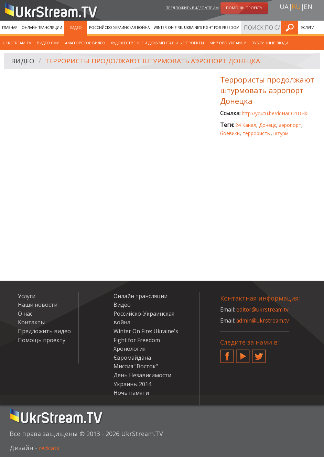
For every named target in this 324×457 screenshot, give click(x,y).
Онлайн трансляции (42, 27)
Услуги (26, 296)
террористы (256, 133)
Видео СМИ (48, 42)
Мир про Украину (227, 42)
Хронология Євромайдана (270, 27)
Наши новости (37, 304)
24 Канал (245, 125)
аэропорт (290, 125)
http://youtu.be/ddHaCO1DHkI (275, 113)
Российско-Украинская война (119, 27)
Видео (75, 27)
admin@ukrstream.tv (263, 320)
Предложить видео (44, 331)
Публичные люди (269, 42)
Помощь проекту (41, 340)
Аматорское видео (85, 42)
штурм (281, 133)
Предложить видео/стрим (192, 8)
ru (296, 7)
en (308, 7)
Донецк (267, 125)
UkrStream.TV (17, 42)
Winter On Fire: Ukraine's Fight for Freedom (196, 27)
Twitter (259, 353)
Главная (10, 27)
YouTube (243, 353)
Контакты (31, 322)
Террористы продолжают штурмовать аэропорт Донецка (157, 61)
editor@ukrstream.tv (263, 309)
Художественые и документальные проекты (157, 42)
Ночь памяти (131, 392)
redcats (50, 448)
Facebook (227, 353)
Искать (317, 27)
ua (284, 7)
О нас (25, 313)
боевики (230, 133)
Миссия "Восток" (136, 366)
